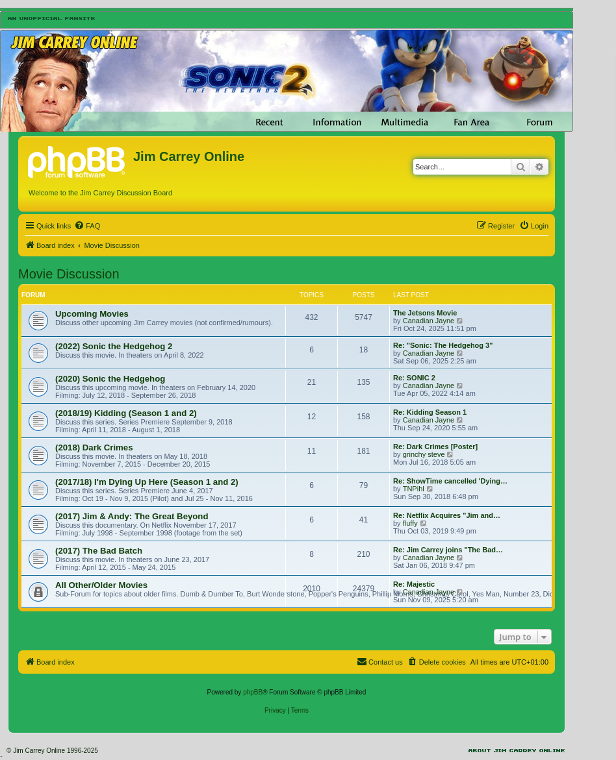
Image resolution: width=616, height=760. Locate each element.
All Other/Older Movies (101, 585)
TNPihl (413, 489)
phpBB (253, 692)
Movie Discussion (69, 274)
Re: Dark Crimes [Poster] (435, 446)
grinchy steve (424, 454)
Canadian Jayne (429, 321)
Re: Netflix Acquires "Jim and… (446, 515)
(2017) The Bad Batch (98, 551)
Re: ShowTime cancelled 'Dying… (450, 481)
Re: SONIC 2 (414, 378)
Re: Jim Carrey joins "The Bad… (448, 550)
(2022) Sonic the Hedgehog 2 (113, 346)
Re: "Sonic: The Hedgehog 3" (443, 345)
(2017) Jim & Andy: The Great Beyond (131, 516)
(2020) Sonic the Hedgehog (110, 379)
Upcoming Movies (92, 314)
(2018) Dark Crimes (94, 447)
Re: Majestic (414, 584)
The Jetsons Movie (425, 313)
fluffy (410, 523)
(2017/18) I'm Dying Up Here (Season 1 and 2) (146, 482)
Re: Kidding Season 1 (430, 412)
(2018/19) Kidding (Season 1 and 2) (126, 413)
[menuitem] (87, 226)
